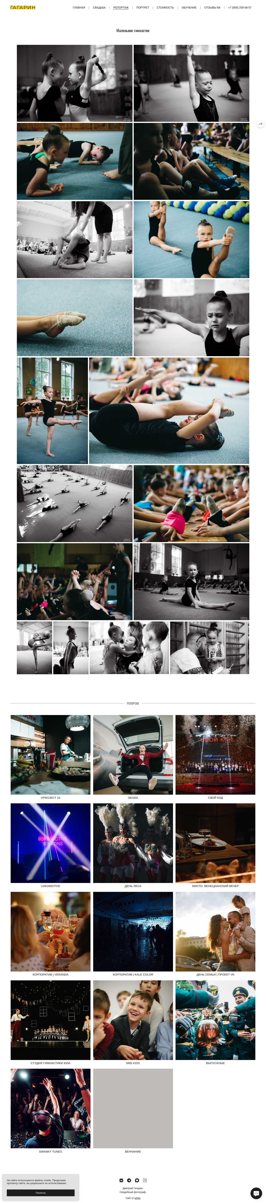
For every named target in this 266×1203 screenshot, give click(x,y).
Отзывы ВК (212, 7)
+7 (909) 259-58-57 (239, 7)
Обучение (189, 7)
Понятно (41, 1192)
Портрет (142, 7)
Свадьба (99, 7)
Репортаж (121, 7)
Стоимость (165, 7)
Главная (79, 7)
